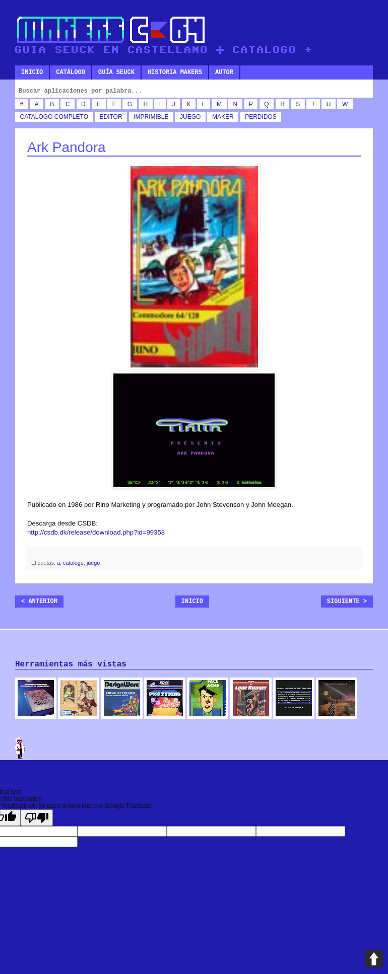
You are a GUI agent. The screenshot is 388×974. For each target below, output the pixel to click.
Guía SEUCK (116, 72)
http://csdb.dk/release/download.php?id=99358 (96, 532)
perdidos (261, 116)
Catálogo (70, 72)
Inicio (32, 72)
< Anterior (39, 601)
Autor (224, 72)
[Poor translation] (37, 817)
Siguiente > (347, 601)
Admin (20, 748)
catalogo (36, 116)
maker (223, 116)
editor (111, 116)
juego (190, 116)
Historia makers (175, 72)
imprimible (151, 116)
